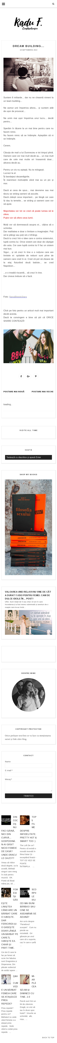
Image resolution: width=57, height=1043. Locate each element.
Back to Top (48, 1038)
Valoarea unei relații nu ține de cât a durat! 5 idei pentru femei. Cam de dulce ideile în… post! (28, 595)
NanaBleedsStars (18, 297)
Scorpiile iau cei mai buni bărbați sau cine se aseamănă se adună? (28, 903)
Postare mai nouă (13, 391)
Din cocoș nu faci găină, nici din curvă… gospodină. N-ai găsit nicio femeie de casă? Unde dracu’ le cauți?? (9, 837)
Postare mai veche (43, 391)
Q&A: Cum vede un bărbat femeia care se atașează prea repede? (9, 990)
